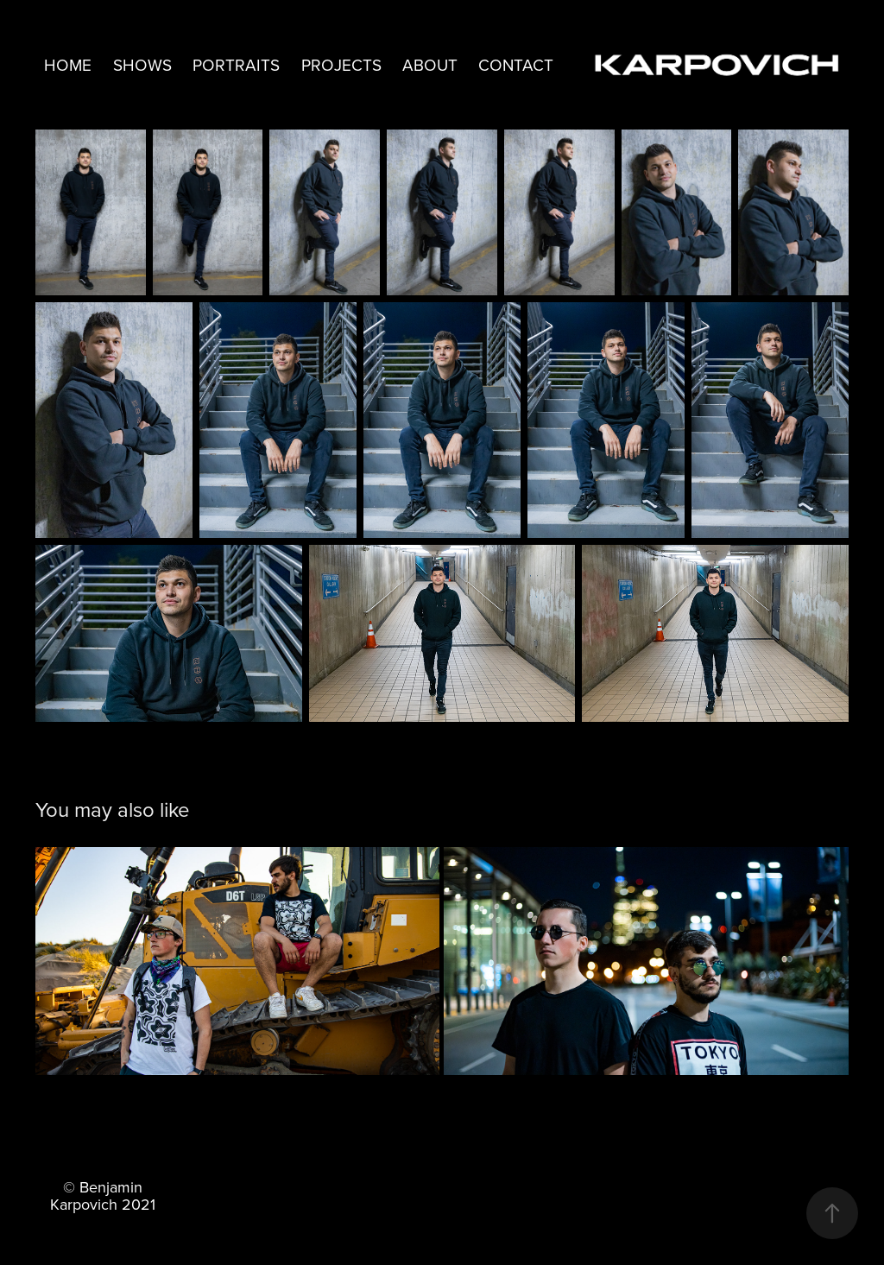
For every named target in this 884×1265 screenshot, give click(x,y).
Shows (142, 64)
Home (68, 64)
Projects (341, 64)
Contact (515, 64)
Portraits (236, 64)
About (430, 64)
